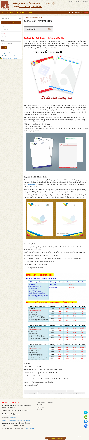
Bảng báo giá (20, 12)
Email (3, 33)
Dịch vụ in (10, 12)
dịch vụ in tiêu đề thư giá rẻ (30, 393)
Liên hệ (30, 12)
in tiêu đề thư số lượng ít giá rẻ (58, 393)
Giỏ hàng (85, 1)
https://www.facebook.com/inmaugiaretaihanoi (16, 420)
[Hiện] (49, 29)
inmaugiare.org (12, 417)
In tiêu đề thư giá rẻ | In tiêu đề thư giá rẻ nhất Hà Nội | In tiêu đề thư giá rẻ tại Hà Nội (48, 391)
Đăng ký (77, 1)
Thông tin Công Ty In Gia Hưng (45, 402)
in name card (31, 184)
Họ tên (3, 27)
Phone (3, 40)
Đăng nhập (70, 1)
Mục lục (31, 29)
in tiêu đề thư (70, 391)
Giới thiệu (40, 404)
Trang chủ (26, 17)
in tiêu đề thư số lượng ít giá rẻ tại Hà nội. (76, 393)
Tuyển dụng (41, 407)
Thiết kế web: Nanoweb (83, 437)
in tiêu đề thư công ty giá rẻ (44, 393)
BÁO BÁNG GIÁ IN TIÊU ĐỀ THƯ (36, 17)
